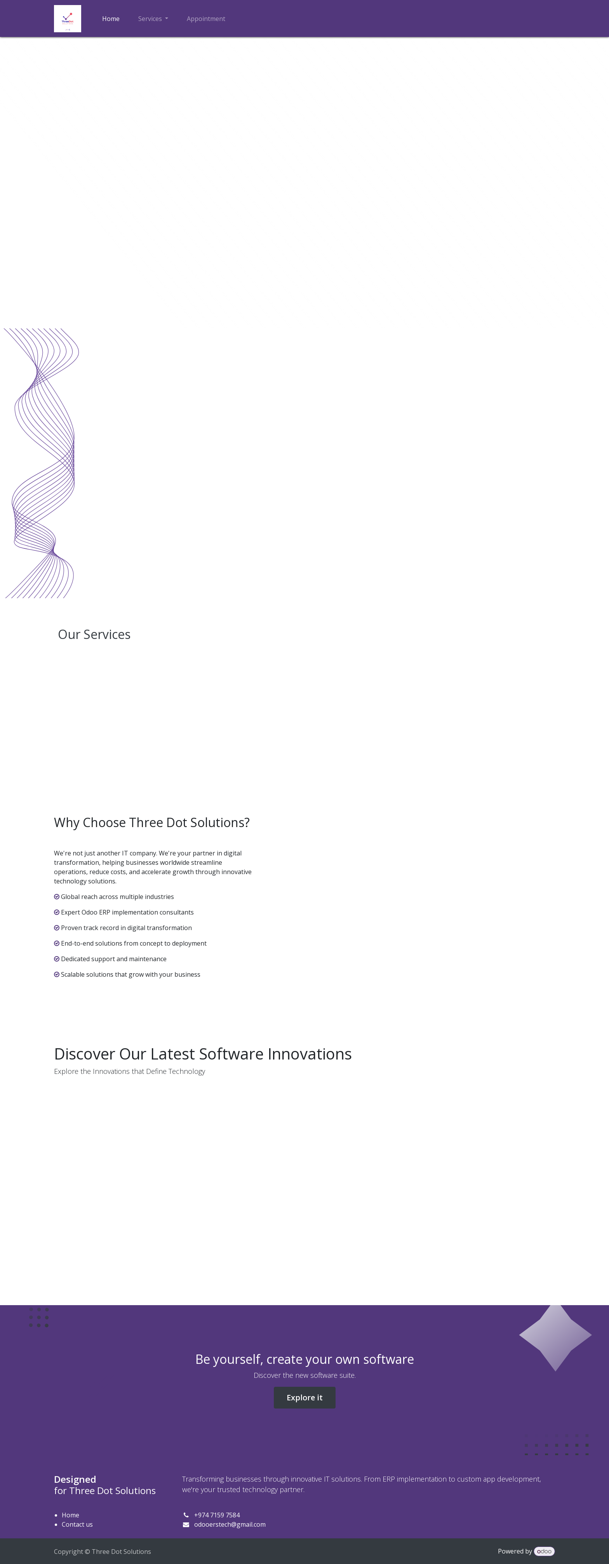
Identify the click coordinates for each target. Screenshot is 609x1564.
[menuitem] (111, 18)
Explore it (305, 1397)
